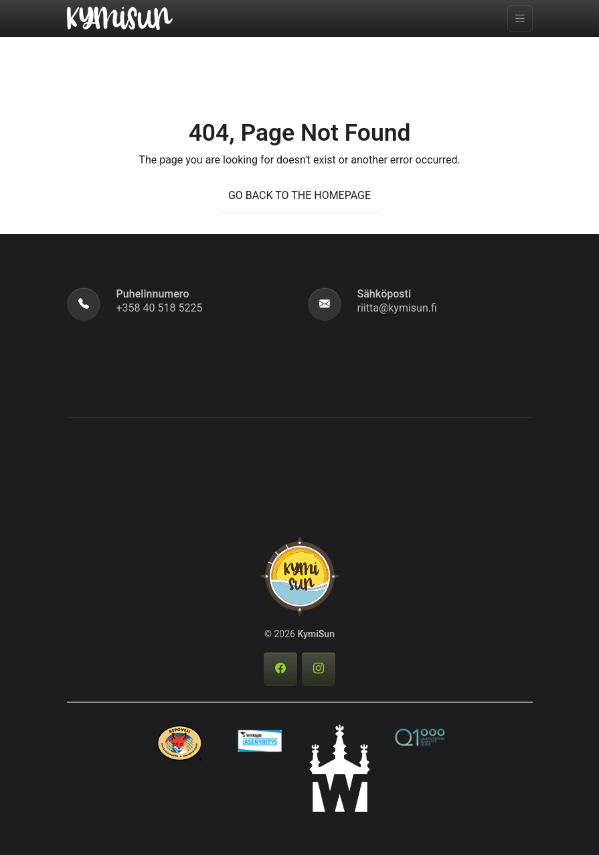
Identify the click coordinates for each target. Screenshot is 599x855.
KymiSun (316, 634)
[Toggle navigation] (520, 18)
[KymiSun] (120, 17)
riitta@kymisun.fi (397, 308)
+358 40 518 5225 (159, 308)
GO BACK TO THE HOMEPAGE (299, 195)
